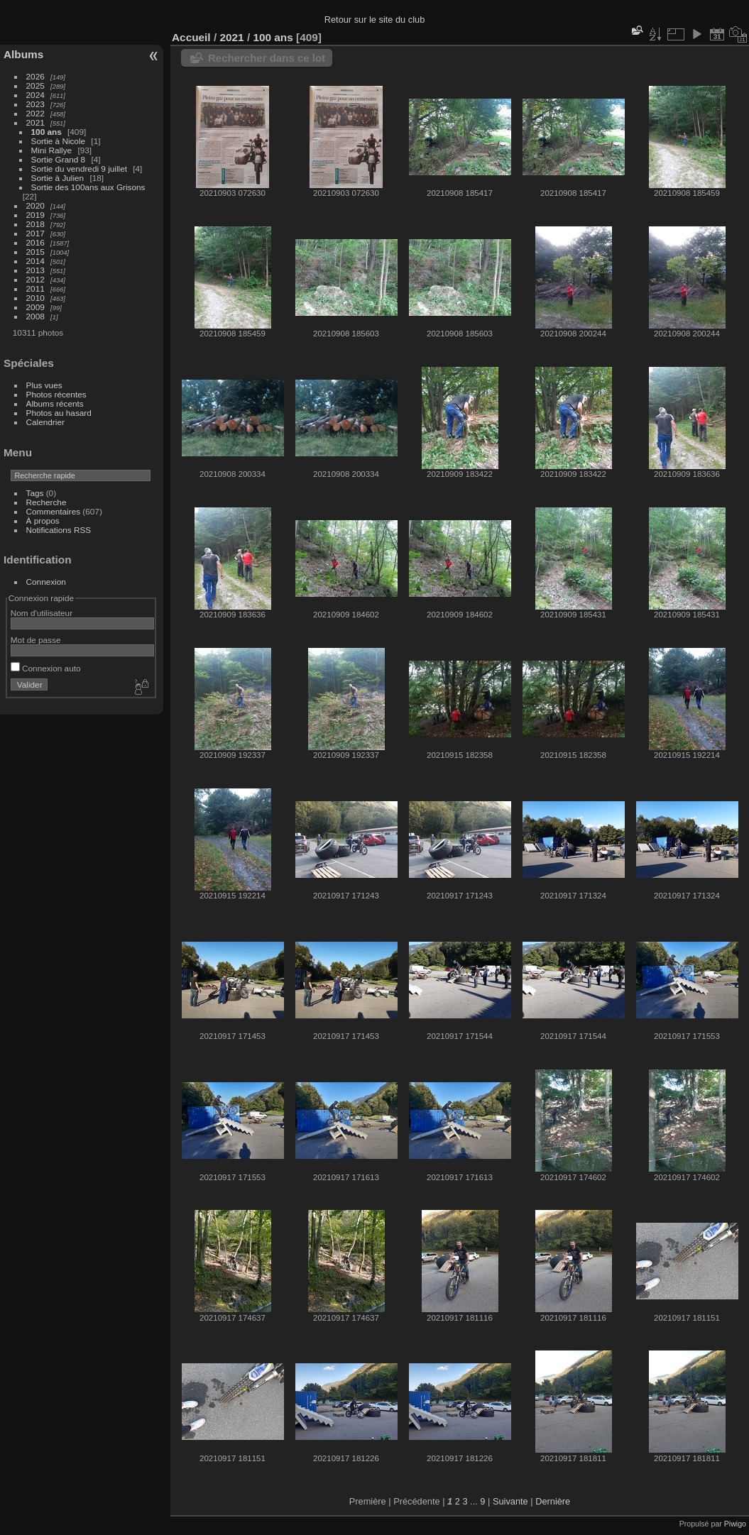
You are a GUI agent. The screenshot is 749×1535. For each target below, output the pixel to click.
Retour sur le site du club (374, 19)
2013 (35, 270)
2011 (35, 288)
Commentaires (53, 511)
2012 (35, 279)
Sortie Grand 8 (58, 159)
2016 (35, 242)
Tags (35, 492)
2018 (35, 224)
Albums (23, 54)
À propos (43, 520)
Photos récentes (56, 394)
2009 (35, 307)
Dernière (552, 1501)
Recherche (46, 502)
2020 (35, 205)
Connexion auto (46, 668)
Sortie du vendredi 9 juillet (79, 168)
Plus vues (44, 385)
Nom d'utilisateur (41, 612)
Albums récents (55, 403)
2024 (35, 94)
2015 (35, 251)
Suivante (510, 1501)
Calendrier (45, 422)
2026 (35, 76)
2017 (35, 233)
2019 (35, 214)
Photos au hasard (59, 412)
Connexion (46, 581)
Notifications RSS (59, 529)
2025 (35, 85)
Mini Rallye (51, 150)
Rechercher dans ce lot (266, 58)
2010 (35, 297)
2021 (35, 122)
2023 (35, 104)
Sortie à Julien (57, 177)
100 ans (46, 131)
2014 (35, 260)
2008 (35, 316)
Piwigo (735, 1523)
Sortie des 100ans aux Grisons (88, 187)
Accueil (191, 37)
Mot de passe (36, 639)
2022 (35, 113)
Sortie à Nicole (58, 140)
